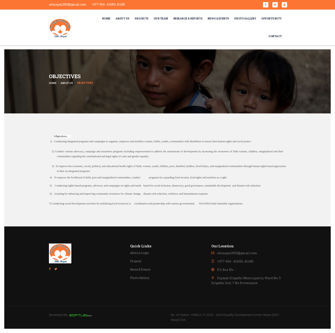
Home (106, 18)
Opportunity (271, 18)
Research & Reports (187, 18)
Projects (141, 18)
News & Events (140, 270)
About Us (122, 18)
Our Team (161, 18)
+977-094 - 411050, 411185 (108, 5)
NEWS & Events (218, 18)
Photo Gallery (245, 18)
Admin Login (139, 253)
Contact (275, 36)
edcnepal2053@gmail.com (68, 5)
